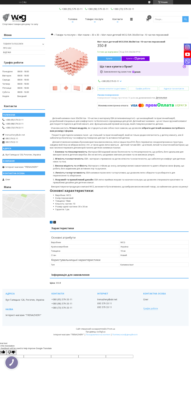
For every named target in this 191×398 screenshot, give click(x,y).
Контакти (117, 19)
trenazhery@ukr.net (15, 135)
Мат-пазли (83, 34)
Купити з (135, 58)
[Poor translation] (11, 352)
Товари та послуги (65, 34)
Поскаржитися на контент (98, 334)
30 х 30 (95, 34)
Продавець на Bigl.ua (95, 331)
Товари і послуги (94, 19)
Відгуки (7, 52)
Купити (109, 58)
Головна (72, 19)
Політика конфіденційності (125, 334)
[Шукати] (185, 19)
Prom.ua (111, 329)
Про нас (7, 48)
